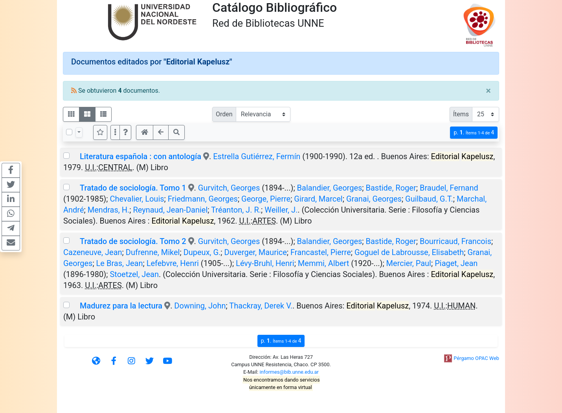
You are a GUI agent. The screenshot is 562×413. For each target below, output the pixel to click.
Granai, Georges (374, 199)
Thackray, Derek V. (260, 305)
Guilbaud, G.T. (429, 199)
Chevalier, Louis (137, 199)
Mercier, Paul (408, 263)
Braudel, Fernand (449, 188)
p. (474, 132)
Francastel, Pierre (320, 252)
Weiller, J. (281, 210)
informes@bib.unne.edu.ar (289, 372)
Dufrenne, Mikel (153, 252)
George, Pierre (265, 199)
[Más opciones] (115, 132)
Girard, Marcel (318, 199)
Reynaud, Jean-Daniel (170, 210)
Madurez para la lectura (121, 305)
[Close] (488, 90)
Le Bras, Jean (119, 263)
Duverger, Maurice (255, 252)
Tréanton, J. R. (236, 210)
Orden (224, 114)
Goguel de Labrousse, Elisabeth (409, 252)
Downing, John (200, 305)
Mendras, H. (108, 210)
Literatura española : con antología (140, 156)
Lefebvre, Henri (173, 263)
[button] (125, 132)
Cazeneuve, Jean (92, 252)
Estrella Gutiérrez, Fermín (256, 156)
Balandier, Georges (329, 188)
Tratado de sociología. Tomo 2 (133, 241)
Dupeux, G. (202, 252)
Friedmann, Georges (203, 199)
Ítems (461, 114)
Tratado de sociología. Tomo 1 (133, 188)
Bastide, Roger (391, 188)
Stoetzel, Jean (134, 274)
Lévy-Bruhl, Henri (265, 263)
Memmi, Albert (323, 263)
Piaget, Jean (456, 263)
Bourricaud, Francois (455, 241)
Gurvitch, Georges (229, 188)
